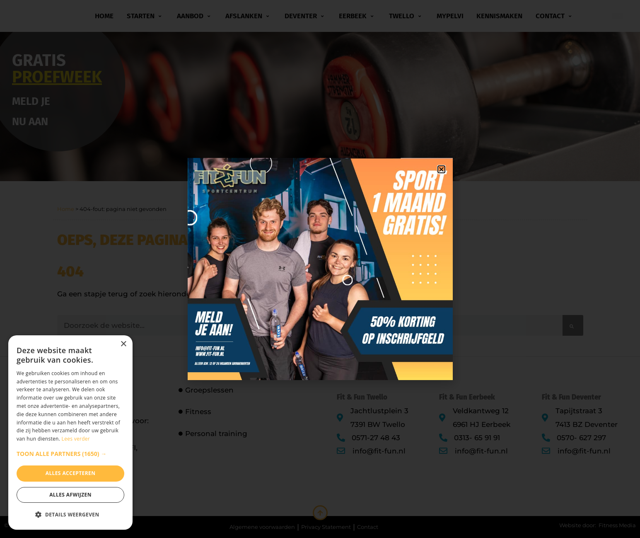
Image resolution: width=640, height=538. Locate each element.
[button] (70, 453)
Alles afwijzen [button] (70, 494)
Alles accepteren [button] (71, 473)
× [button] (123, 344)
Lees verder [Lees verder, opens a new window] (76, 438)
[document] (320, 269)
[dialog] (70, 432)
